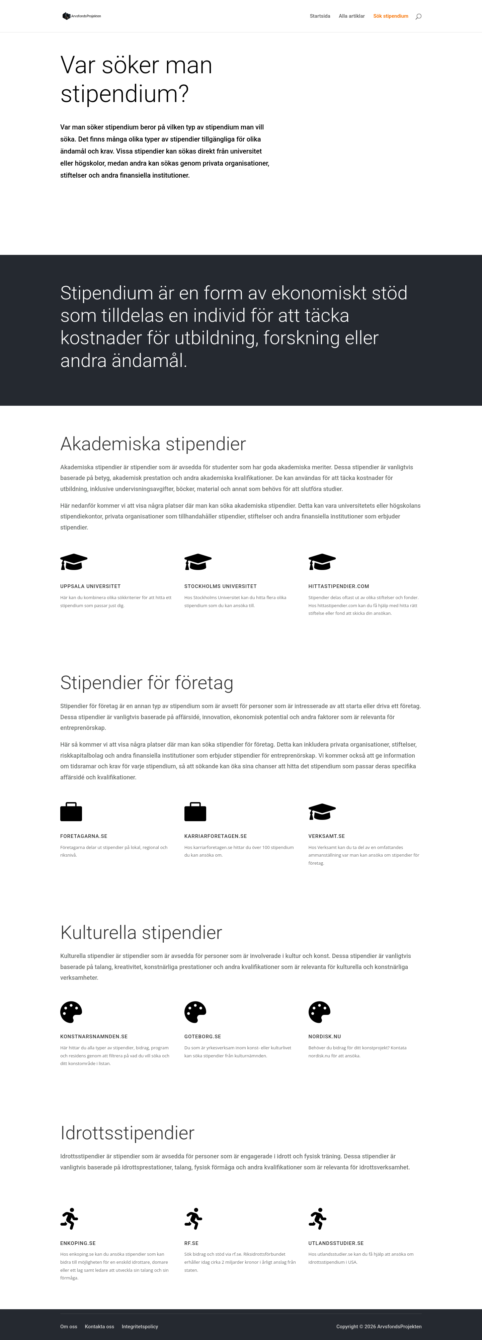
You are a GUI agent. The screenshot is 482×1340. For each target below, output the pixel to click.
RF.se (191, 1243)
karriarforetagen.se (215, 836)
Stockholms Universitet (220, 586)
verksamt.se (327, 836)
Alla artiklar (352, 16)
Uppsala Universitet (90, 586)
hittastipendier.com (339, 586)
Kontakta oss (99, 1327)
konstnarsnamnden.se (94, 1037)
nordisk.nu (325, 1037)
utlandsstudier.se (336, 1243)
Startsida (320, 16)
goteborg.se (202, 1037)
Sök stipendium (390, 16)
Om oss (68, 1327)
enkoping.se (78, 1243)
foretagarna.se (83, 836)
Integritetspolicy (140, 1327)
